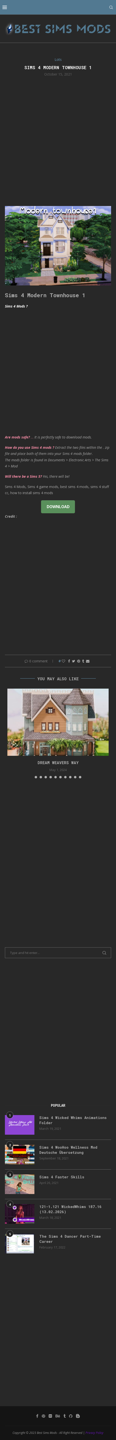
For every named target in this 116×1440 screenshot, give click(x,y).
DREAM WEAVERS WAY (58, 762)
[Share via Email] (87, 661)
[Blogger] (78, 1416)
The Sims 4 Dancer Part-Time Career (70, 1239)
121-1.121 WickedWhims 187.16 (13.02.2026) (70, 1209)
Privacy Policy (94, 1433)
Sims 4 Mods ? (16, 306)
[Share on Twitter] (73, 661)
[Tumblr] (64, 1416)
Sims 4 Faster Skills (61, 1176)
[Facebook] (37, 1416)
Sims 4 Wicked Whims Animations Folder (73, 1120)
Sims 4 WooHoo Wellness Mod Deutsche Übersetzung (68, 1150)
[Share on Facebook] (69, 661)
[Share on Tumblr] (83, 661)
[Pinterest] (43, 1416)
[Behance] (58, 1416)
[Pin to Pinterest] (78, 661)
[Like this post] (63, 661)
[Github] (70, 1416)
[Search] (111, 7)
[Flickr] (50, 1416)
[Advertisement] (58, 141)
